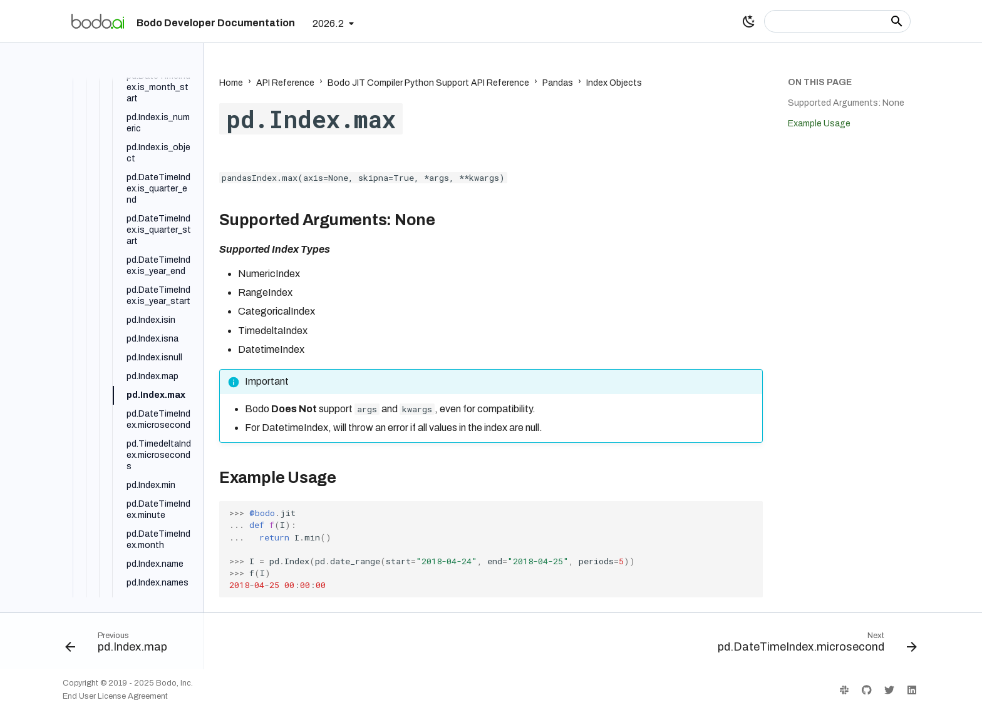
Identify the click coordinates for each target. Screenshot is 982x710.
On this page (820, 82)
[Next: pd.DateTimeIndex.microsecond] (813, 645)
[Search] (837, 21)
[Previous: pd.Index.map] (120, 645)
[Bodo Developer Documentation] (97, 21)
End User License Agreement (115, 696)
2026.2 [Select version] (328, 23)
